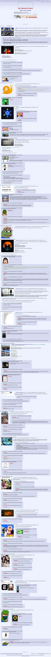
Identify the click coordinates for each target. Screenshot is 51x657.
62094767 (21, 264)
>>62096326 (17, 483)
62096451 (20, 543)
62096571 (20, 433)
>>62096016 (5, 218)
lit (12, 1)
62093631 (33, 186)
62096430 (35, 396)
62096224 (43, 46)
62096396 (20, 492)
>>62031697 (5, 272)
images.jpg (3, 287)
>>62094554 (5, 628)
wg (28, 0)
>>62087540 (20, 616)
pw (23, 1)
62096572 (20, 469)
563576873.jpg (4, 225)
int (10, 1)
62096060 (20, 194)
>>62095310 (20, 536)
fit (5, 1)
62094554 (30, 622)
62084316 (31, 477)
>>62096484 (10, 376)
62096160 (19, 571)
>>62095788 (5, 544)
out (19, 1)
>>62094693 (11, 463)
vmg (21, 0)
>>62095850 (15, 560)
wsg (37, 1)
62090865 (20, 345)
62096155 (30, 567)
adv (43, 0)
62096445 (21, 399)
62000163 (41, 240)
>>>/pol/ (27, 33)
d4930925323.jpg (4, 609)
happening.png (4, 391)
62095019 (44, 139)
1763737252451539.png (6, 208)
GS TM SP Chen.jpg (5, 343)
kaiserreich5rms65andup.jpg (6, 138)
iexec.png (14, 614)
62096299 (20, 601)
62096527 (21, 369)
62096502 (20, 604)
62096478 (20, 326)
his (9, 1)
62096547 (20, 502)
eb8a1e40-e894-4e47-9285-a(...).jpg (7, 106)
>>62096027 (19, 191)
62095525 (35, 83)
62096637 (44, 226)
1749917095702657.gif (20, 585)
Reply (16, 28)
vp (35, 1)
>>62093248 (14, 417)
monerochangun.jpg (6, 256)
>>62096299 (5, 606)
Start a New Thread (25, 10)
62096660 (20, 72)
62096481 (34, 107)
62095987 (35, 93)
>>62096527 (5, 384)
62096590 (41, 288)
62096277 (33, 443)
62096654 (20, 62)
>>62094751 (19, 317)
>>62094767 (5, 278)
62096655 (20, 132)
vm (19, 0)
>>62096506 (5, 370)
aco (41, 0)
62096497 (21, 330)
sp (29, 1)
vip (34, 0)
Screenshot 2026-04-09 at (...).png (8, 361)
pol (22, 1)
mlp (13, 1)
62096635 (20, 282)
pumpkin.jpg (3, 509)
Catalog (8, 25)
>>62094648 (5, 452)
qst (25, 1)
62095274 (20, 276)
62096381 (21, 455)
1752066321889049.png (6, 631)
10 (12, 653)
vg (18, 0)
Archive (11, 25)
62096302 (20, 451)
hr (9, 0)
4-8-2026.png (4, 185)
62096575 (20, 403)
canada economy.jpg (5, 311)
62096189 (20, 597)
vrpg (24, 0)
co (1, 1)
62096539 (35, 514)
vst (25, 0)
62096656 (20, 65)
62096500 (35, 111)
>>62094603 (18, 444)
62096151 (30, 563)
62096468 (20, 498)
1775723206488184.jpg (6, 163)
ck (0, 1)
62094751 (38, 312)
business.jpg (3, 27)
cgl (49, 0)
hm (37, 0)
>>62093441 (5, 426)
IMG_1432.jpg (4, 476)
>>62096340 (17, 488)
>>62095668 (20, 94)
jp (11, 1)
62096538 (20, 374)
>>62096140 (15, 568)
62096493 (20, 639)
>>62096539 (5, 520)
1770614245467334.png (5, 239)
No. (41, 46)
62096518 (20, 122)
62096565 (20, 429)
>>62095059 (5, 598)
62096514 (35, 118)
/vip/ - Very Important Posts (28, 13)
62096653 (20, 180)
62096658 (20, 97)
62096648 (20, 216)
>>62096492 (20, 119)
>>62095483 (5, 430)
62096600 (20, 303)
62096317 (41, 392)
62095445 (34, 316)
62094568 (20, 626)
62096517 (20, 575)
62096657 (20, 69)
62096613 (20, 175)
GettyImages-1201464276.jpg (7, 76)
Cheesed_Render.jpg (6, 155)
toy (31, 1)
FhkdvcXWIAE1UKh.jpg (20, 529)
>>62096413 (10, 165)
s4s (32, 0)
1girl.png (4, 126)
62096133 (20, 593)
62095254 (20, 271)
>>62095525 (20, 88)
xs (41, 1)
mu (15, 1)
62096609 (20, 406)
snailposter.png (4, 82)
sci (26, 1)
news (18, 1)
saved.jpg (4, 98)
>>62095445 (5, 327)
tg (30, 1)
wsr (39, 1)
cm (35, 0)
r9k (31, 0)
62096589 (21, 171)
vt (36, 1)
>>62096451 (5, 550)
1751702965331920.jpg (5, 45)
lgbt (38, 0)
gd (6, 1)
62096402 (20, 461)
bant (46, 0)
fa (4, 1)
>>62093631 (5, 204)
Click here (9, 59)
